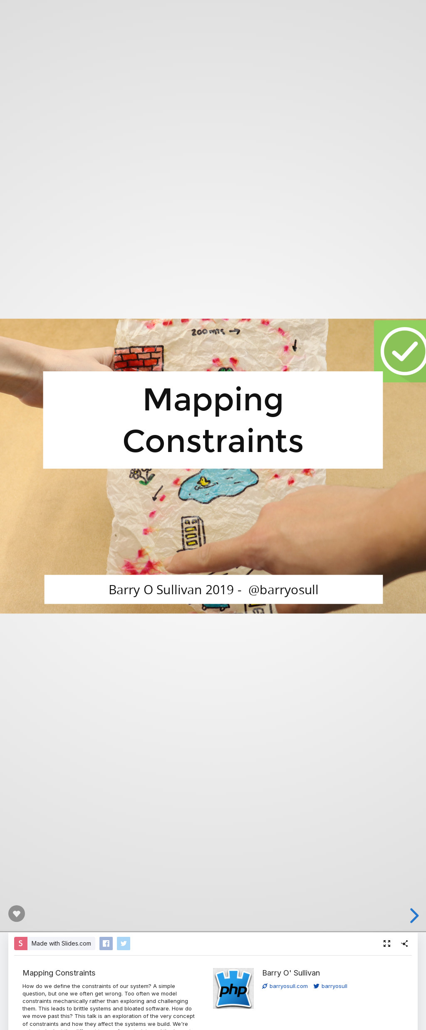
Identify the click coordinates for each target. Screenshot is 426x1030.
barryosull (330, 986)
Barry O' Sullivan (291, 972)
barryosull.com (285, 986)
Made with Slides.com (61, 943)
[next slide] (413, 915)
